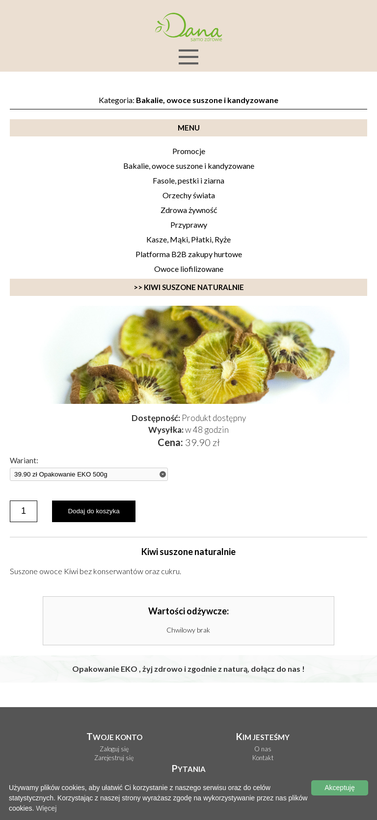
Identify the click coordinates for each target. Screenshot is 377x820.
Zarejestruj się (114, 758)
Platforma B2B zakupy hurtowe (188, 254)
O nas (262, 749)
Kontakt (262, 758)
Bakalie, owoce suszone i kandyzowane (188, 165)
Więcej (46, 808)
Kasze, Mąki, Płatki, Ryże (188, 239)
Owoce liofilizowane (188, 268)
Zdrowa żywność (189, 209)
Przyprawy (188, 224)
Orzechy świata (188, 195)
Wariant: (24, 460)
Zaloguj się (114, 749)
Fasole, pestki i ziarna (188, 180)
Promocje (188, 151)
